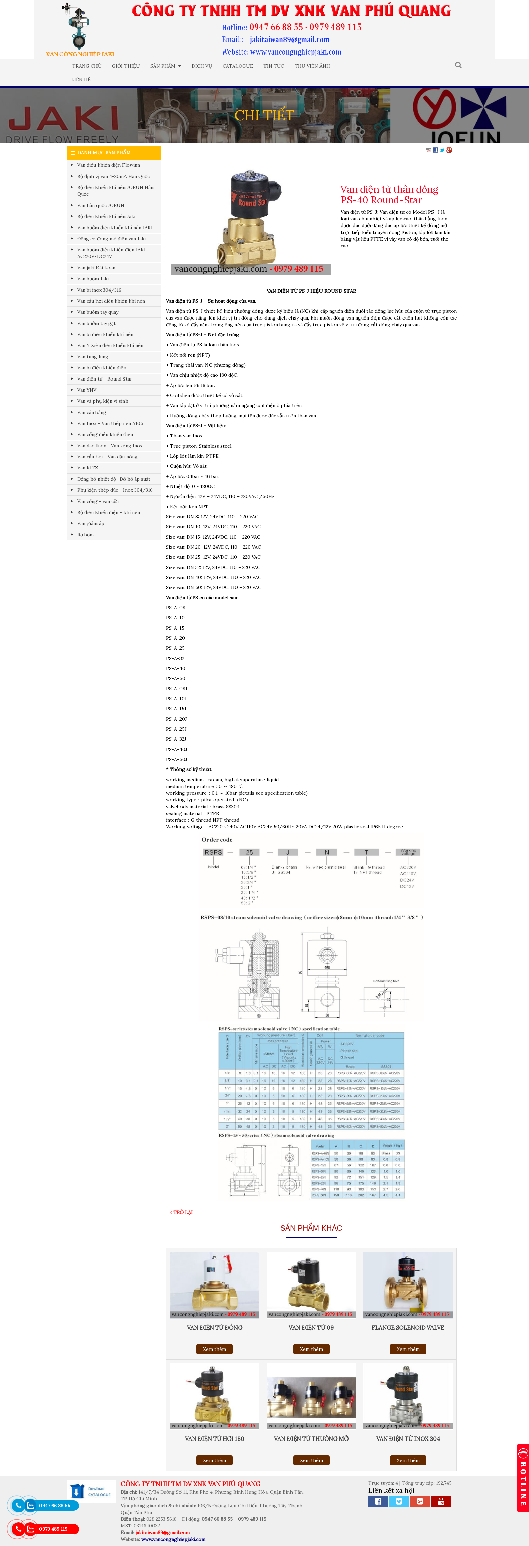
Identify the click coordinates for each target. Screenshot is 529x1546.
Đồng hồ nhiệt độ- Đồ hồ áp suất (113, 479)
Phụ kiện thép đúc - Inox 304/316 (115, 490)
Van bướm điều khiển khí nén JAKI (115, 227)
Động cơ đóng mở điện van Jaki (111, 239)
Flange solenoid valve (408, 1327)
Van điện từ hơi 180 (214, 1439)
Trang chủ (87, 66)
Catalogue (238, 66)
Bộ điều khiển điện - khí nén (108, 512)
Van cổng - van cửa (98, 501)
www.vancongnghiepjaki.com (173, 1539)
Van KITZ (87, 468)
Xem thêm (214, 1349)
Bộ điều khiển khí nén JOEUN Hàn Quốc (115, 190)
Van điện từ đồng (214, 1327)
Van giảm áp (90, 523)
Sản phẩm (165, 66)
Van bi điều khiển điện (101, 368)
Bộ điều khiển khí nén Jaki (106, 216)
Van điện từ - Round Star (104, 379)
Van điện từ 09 (311, 1327)
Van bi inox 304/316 (99, 290)
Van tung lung (92, 357)
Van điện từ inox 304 (408, 1439)
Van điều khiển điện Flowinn (108, 165)
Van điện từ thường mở (311, 1439)
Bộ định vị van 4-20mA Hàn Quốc (113, 176)
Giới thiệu (126, 66)
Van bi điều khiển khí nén (105, 334)
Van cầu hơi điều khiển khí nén (111, 301)
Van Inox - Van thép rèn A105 (110, 423)
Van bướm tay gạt (96, 323)
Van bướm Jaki (93, 279)
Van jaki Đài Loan (96, 268)
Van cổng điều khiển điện (105, 434)
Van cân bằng (91, 412)
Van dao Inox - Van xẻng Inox (109, 446)
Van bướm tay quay (97, 312)
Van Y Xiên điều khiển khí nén (110, 345)
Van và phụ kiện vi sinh (102, 401)
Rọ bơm (85, 535)
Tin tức (273, 66)
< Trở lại (181, 1212)
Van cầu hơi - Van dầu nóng (107, 457)
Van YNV (86, 390)
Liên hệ (81, 80)
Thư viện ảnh (312, 66)
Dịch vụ (202, 66)
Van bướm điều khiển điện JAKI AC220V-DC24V (111, 253)
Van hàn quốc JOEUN (100, 205)
